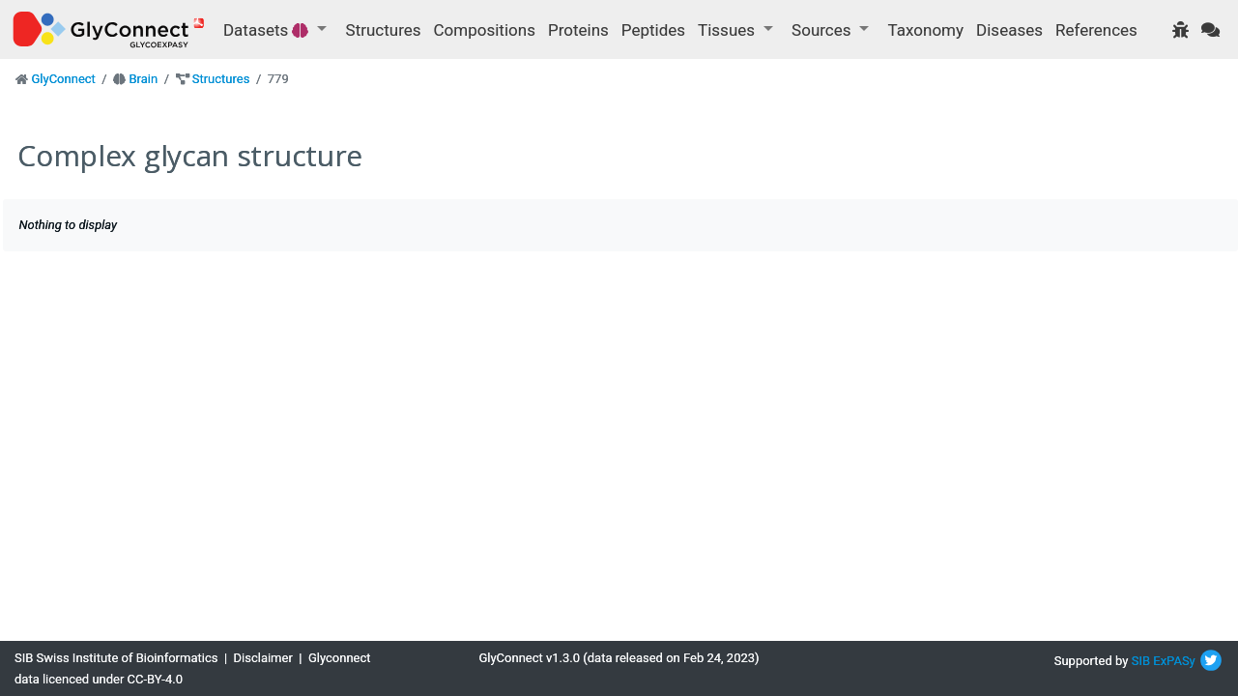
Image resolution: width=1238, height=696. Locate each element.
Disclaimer (263, 658)
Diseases (1009, 30)
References (1096, 30)
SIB (1141, 660)
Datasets (268, 30)
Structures (383, 30)
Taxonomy (926, 30)
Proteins (578, 30)
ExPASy (1174, 660)
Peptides (653, 30)
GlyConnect (63, 79)
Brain (143, 79)
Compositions (484, 30)
